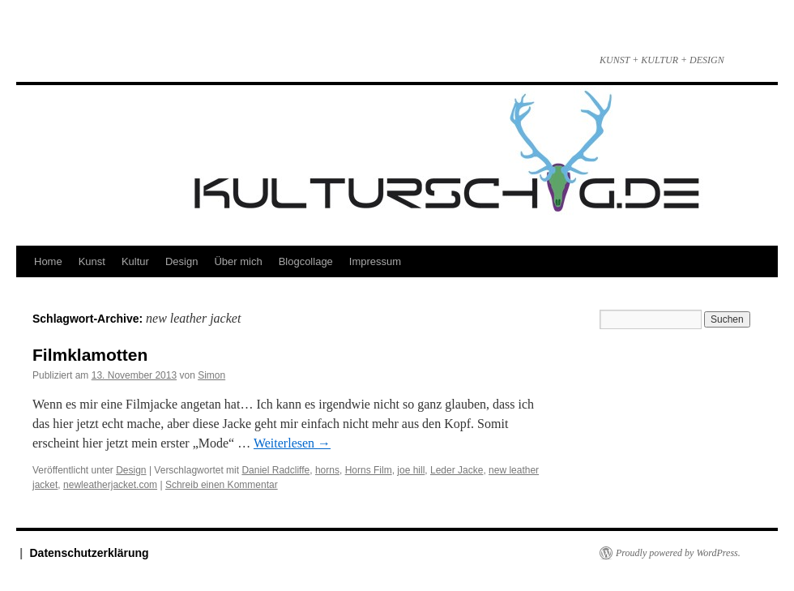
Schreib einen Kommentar (221, 484)
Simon (211, 375)
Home (48, 261)
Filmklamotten (89, 354)
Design (181, 261)
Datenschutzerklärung (89, 552)
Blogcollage (306, 261)
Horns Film (368, 470)
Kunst (92, 261)
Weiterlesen (292, 443)
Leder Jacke (456, 470)
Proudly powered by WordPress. (678, 553)
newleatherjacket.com (110, 484)
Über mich (238, 261)
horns (327, 470)
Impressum (375, 261)
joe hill (411, 470)
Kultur (135, 261)
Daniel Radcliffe (275, 470)
